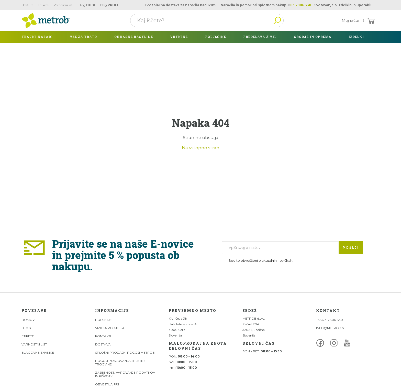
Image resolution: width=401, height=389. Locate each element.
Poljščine (215, 37)
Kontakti (103, 336)
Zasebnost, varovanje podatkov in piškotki (125, 374)
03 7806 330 (300, 5)
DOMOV (28, 320)
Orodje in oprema (312, 37)
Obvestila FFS (107, 384)
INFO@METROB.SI (330, 328)
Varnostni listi (63, 5)
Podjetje (103, 320)
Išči (277, 20)
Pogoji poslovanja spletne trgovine (120, 362)
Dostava (103, 344)
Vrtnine (179, 37)
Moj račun (354, 20)
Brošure (27, 5)
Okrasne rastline (133, 37)
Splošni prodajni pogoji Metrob (125, 352)
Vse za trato (83, 37)
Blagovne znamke (37, 352)
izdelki (356, 37)
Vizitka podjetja (110, 328)
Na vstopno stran (200, 147)
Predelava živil (259, 37)
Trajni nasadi (37, 37)
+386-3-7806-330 (329, 320)
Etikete (43, 5)
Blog (87, 5)
